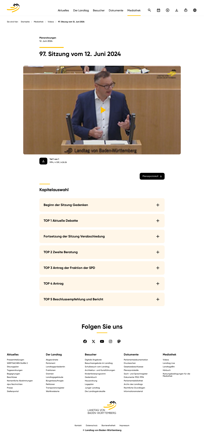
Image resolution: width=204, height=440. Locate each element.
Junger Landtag (92, 387)
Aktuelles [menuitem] (63, 10)
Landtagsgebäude (54, 377)
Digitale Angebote (93, 359)
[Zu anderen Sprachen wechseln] (194, 10)
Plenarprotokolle (131, 370)
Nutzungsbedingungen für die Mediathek (176, 374)
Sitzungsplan (13, 366)
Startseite (25, 22)
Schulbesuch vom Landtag (97, 366)
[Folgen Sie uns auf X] (93, 341)
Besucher (90, 354)
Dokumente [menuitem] (116, 10)
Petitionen (50, 384)
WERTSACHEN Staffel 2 (17, 363)
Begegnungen (13, 373)
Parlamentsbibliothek (133, 380)
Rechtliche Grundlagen (134, 387)
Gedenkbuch (91, 377)
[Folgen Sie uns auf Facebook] (85, 341)
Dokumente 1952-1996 (134, 377)
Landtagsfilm (169, 366)
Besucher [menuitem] (99, 10)
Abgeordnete (52, 359)
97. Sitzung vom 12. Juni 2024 (71, 22)
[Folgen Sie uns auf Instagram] (110, 341)
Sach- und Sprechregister (136, 373)
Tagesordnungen (15, 370)
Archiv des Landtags (133, 384)
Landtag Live (169, 363)
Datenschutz (91, 425)
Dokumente (131, 354)
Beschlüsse (12, 377)
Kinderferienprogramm (95, 373)
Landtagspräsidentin (55, 366)
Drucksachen (130, 363)
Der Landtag (54, 354)
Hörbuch (167, 370)
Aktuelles (13, 354)
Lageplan (89, 384)
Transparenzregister (55, 387)
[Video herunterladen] (43, 161)
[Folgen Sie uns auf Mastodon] (119, 341)
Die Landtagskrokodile (95, 391)
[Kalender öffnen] (158, 10)
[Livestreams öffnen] (167, 10)
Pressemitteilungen (15, 359)
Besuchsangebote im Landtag (99, 363)
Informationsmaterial (133, 391)
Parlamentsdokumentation (136, 359)
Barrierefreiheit (108, 425)
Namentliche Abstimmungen (20, 380)
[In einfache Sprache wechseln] (176, 10)
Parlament (50, 363)
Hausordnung (91, 380)
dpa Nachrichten (15, 384)
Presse (10, 387)
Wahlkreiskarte (52, 391)
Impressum (124, 425)
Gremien (50, 373)
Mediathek (38, 22)
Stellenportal (13, 391)
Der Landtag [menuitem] (81, 10)
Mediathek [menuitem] (134, 10)
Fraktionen (51, 370)
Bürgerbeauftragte (54, 380)
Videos (51, 22)
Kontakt (78, 425)
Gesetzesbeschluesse (133, 366)
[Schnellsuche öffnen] (149, 10)
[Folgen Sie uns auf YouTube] (102, 341)
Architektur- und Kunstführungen (100, 370)
